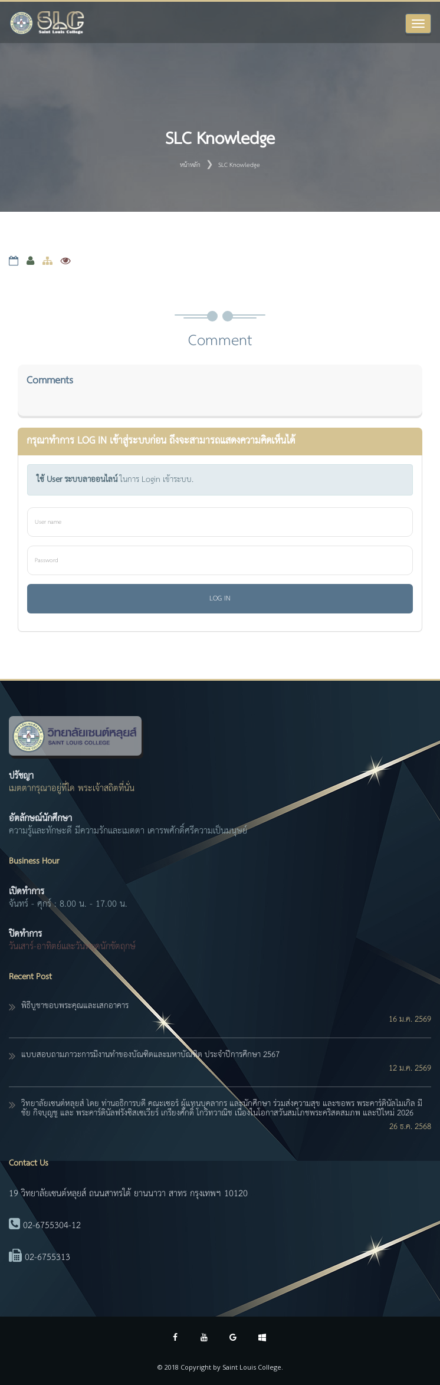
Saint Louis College (251, 1367)
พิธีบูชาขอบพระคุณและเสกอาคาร (75, 1005)
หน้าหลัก (190, 165)
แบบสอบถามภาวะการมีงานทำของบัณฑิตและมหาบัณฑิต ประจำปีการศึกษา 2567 (150, 1054)
